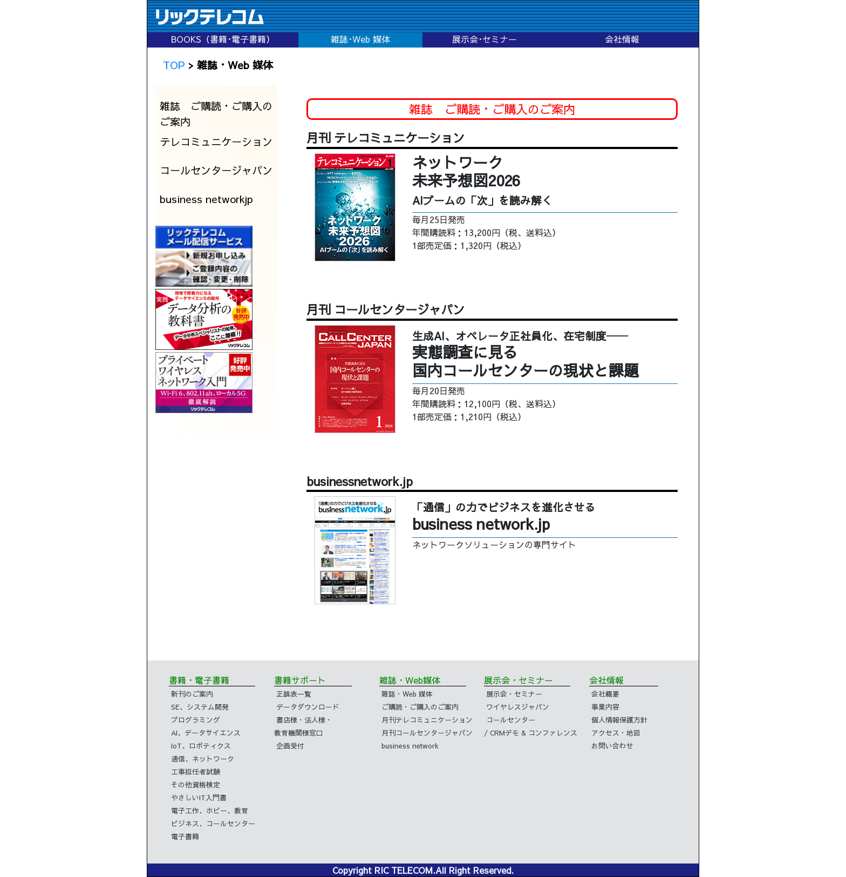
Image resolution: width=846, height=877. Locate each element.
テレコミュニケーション (216, 141)
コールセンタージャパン (216, 170)
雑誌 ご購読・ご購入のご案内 (216, 114)
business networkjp (206, 199)
